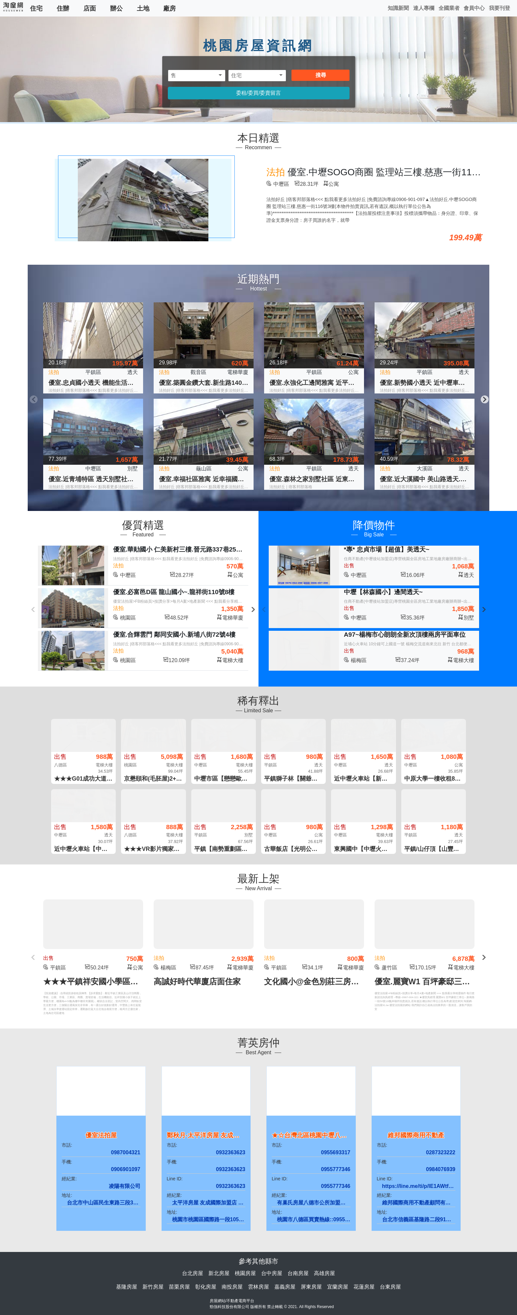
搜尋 (321, 75)
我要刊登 (499, 8)
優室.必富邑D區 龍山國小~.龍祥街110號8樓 (174, 592)
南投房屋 (232, 1287)
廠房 (169, 8)
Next (484, 398)
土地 (143, 8)
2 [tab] (263, 500)
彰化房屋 (205, 1287)
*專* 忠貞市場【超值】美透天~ (386, 549)
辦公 (116, 8)
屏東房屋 (311, 1287)
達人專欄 (423, 8)
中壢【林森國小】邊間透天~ (383, 592)
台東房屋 (390, 1287)
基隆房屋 (126, 1287)
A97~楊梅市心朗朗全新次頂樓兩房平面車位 (405, 634)
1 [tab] (253, 500)
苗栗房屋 (179, 1287)
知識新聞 (398, 8)
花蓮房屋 (364, 1287)
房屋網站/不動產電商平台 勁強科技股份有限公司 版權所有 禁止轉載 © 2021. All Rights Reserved (272, 1303)
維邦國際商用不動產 (416, 1135)
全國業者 (449, 8)
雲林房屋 (258, 1287)
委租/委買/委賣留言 (258, 93)
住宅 (36, 8)
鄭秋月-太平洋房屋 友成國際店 (209, 1135)
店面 (89, 8)
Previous (33, 398)
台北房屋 (192, 1273)
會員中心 (474, 8)
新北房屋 (218, 1273)
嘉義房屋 (284, 1287)
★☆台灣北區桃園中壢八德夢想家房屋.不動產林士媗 (344, 1135)
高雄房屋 (324, 1273)
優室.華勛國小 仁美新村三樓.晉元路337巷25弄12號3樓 (189, 549)
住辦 (63, 8)
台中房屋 (271, 1273)
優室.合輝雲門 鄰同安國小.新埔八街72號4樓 (174, 634)
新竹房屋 (153, 1287)
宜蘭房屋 (337, 1287)
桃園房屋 (245, 1273)
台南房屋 (298, 1273)
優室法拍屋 (101, 1135)
